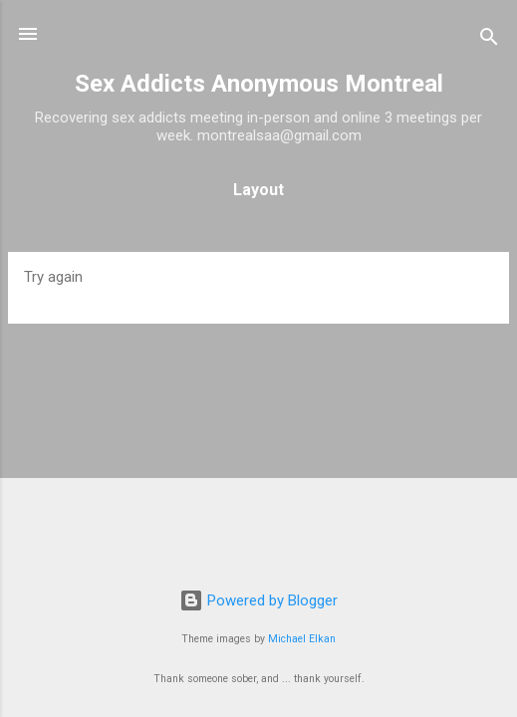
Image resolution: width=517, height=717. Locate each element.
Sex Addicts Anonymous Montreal (259, 84)
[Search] (489, 40)
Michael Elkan (302, 638)
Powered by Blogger (258, 600)
